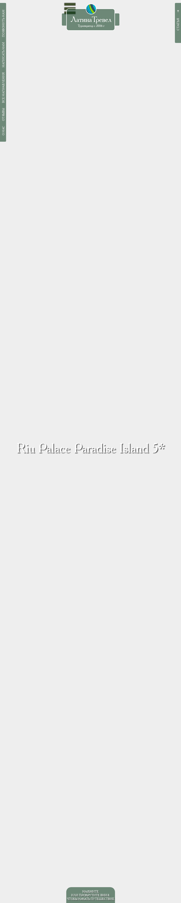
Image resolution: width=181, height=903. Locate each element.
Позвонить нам (3, 23)
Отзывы (3, 114)
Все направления (3, 87)
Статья (178, 24)
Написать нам (3, 54)
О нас (3, 130)
